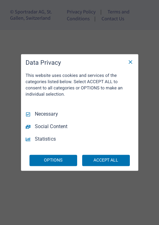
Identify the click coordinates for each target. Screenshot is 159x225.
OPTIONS (53, 160)
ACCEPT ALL (105, 160)
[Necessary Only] (130, 62)
